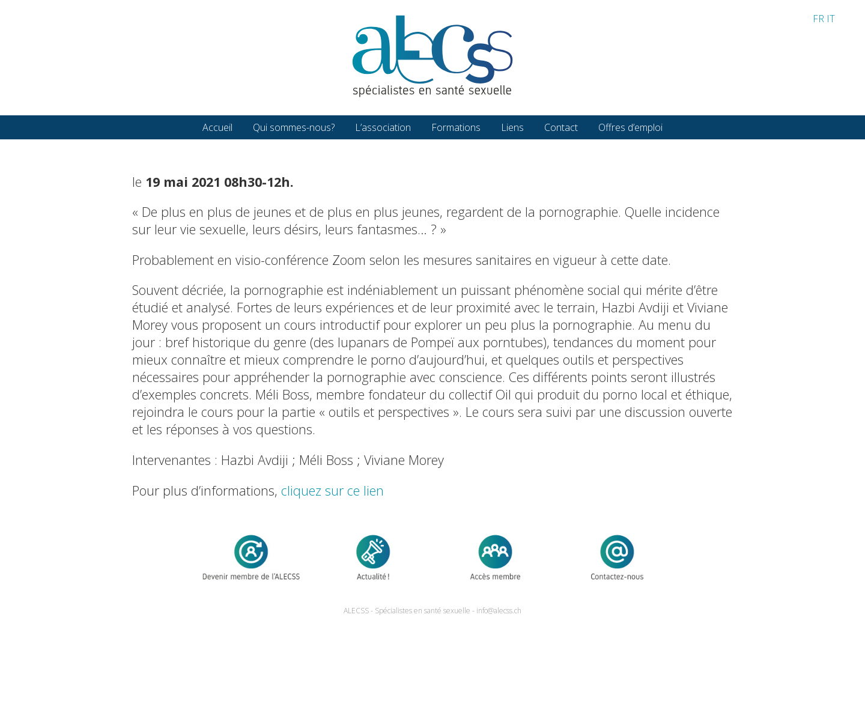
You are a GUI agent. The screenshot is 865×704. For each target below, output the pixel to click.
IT (831, 18)
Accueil (217, 127)
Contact (561, 127)
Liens (512, 127)
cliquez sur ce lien (332, 490)
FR (818, 18)
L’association (383, 127)
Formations (456, 127)
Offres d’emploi (630, 127)
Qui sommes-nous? (294, 127)
